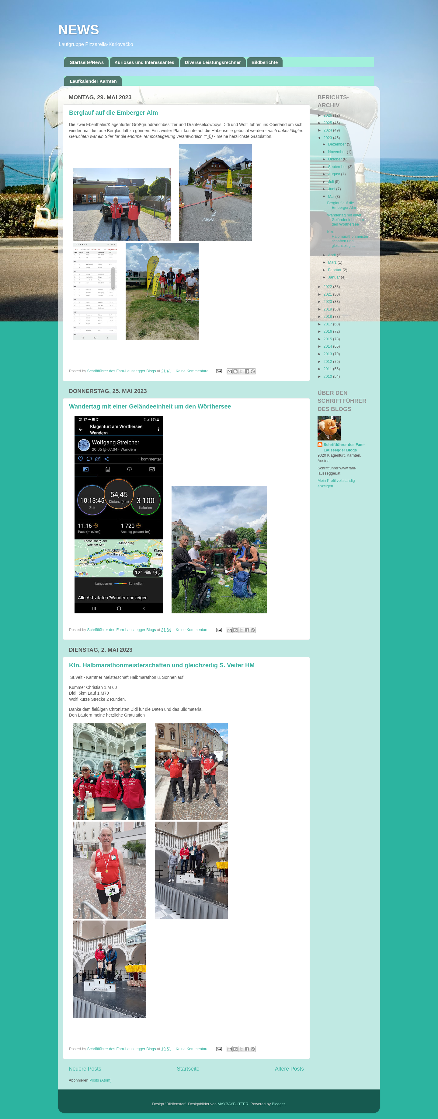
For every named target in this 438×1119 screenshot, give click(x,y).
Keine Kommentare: (193, 371)
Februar (335, 270)
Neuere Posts (85, 1069)
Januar (334, 277)
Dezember (337, 144)
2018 (328, 316)
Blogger (278, 1104)
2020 (328, 302)
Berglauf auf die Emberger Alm (113, 112)
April (332, 255)
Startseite (188, 1069)
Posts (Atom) (100, 1080)
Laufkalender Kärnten (93, 81)
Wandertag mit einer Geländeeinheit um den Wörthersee (150, 406)
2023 (328, 138)
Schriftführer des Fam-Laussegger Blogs (344, 447)
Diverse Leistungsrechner (213, 62)
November (337, 152)
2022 (328, 287)
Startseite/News (87, 62)
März (333, 262)
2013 (328, 354)
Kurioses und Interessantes (144, 62)
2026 (328, 115)
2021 (328, 294)
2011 (328, 369)
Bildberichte (265, 62)
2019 (328, 309)
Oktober (335, 159)
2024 (328, 130)
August (334, 174)
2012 (328, 362)
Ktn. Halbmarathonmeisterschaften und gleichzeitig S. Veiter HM (162, 665)
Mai (331, 197)
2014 (328, 346)
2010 (328, 376)
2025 (328, 123)
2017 (328, 324)
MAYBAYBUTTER (233, 1104)
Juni (332, 189)
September (338, 167)
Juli (331, 182)
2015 (328, 339)
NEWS (78, 29)
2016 (328, 331)
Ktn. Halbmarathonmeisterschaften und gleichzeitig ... (347, 239)
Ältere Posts (289, 1069)
